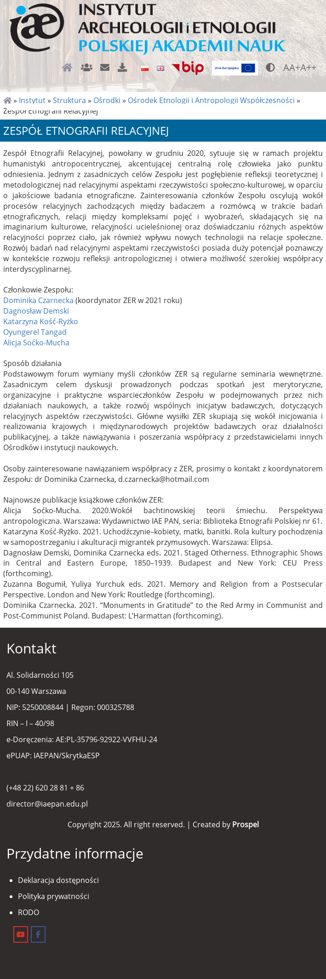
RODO (28, 912)
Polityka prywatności (53, 896)
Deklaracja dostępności (58, 880)
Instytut (32, 100)
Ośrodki (106, 100)
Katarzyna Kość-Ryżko (40, 321)
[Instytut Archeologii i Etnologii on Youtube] (20, 934)
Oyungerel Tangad (35, 332)
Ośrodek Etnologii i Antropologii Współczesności (211, 100)
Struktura (69, 100)
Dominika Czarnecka (38, 300)
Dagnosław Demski (36, 311)
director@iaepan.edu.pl (47, 804)
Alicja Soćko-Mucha (36, 343)
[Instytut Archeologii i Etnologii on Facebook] (38, 934)
